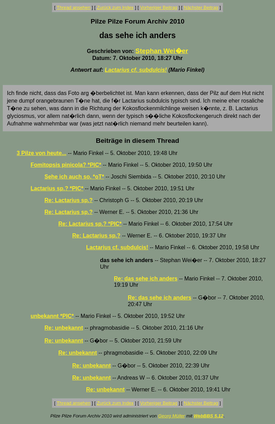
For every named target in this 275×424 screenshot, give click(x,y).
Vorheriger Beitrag (158, 7)
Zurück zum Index (115, 7)
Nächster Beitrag (201, 7)
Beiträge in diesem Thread (137, 140)
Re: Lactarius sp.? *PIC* (90, 224)
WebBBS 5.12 (209, 415)
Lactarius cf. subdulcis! (136, 70)
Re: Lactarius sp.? (68, 200)
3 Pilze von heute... (41, 153)
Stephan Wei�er (161, 50)
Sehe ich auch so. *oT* (74, 177)
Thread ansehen (73, 7)
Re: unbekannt (63, 328)
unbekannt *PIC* (52, 316)
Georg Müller (171, 415)
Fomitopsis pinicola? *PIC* (66, 165)
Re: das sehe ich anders (145, 279)
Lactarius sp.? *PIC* (57, 188)
